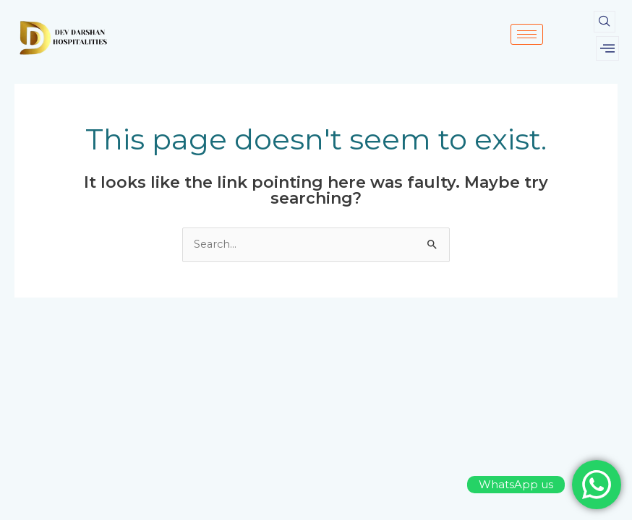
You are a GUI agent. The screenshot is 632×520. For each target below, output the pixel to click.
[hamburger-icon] (527, 34)
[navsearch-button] (604, 21)
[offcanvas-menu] (607, 48)
